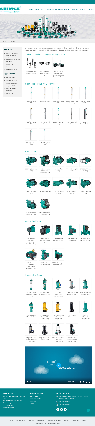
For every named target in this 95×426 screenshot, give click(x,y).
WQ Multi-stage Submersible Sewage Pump (44, 316)
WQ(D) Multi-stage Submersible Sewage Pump (58, 316)
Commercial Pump (11, 80)
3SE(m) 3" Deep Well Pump (31, 102)
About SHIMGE (20, 420)
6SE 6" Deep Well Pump (58, 123)
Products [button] (50, 9)
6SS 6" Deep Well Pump (72, 123)
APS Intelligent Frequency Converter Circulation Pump (31, 241)
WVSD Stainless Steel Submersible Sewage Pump (72, 339)
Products (31, 420)
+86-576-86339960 (64, 401)
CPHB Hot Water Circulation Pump (72, 239)
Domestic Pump (10, 77)
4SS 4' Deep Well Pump (45, 123)
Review (84, 420)
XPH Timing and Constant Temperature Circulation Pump (31, 265)
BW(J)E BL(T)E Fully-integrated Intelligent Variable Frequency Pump (58, 74)
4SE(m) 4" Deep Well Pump (85, 102)
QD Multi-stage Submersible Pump (44, 293)
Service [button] (82, 9)
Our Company (34, 396)
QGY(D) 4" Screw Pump (31, 143)
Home (31, 9)
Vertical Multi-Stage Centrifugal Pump (31, 72)
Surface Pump (31, 151)
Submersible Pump (33, 275)
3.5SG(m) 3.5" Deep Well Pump (72, 102)
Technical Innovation (35, 399)
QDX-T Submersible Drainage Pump (85, 293)
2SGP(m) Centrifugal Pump (31, 170)
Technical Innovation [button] (71, 9)
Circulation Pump (33, 221)
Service (32, 403)
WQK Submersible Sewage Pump (44, 338)
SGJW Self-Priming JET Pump (58, 192)
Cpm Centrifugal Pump (58, 170)
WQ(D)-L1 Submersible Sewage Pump (85, 316)
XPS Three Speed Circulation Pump (45, 263)
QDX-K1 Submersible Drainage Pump (58, 294)
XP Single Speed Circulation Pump (85, 239)
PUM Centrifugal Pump (31, 192)
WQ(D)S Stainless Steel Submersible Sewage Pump (31, 339)
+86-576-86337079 (64, 405)
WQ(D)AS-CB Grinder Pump (72, 316)
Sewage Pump (10, 93)
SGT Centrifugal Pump (71, 192)
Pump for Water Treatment (10, 89)
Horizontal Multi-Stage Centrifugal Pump (45, 73)
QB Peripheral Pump (45, 191)
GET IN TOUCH (62, 393)
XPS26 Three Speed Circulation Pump (58, 263)
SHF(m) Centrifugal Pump (85, 192)
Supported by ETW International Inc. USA (47, 423)
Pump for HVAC (10, 86)
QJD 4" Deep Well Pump (45, 143)
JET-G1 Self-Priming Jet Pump (85, 170)
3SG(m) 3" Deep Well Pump (45, 102)
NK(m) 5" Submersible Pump (85, 123)
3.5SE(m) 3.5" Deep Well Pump (58, 102)
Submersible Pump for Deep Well (40, 84)
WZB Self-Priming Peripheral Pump (31, 213)
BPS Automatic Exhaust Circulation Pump (44, 240)
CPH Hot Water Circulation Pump (58, 239)
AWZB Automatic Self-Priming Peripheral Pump (45, 170)
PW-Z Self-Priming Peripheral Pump (44, 213)
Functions (8, 50)
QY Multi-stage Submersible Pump (31, 316)
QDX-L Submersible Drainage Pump (72, 293)
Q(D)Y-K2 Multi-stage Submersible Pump (31, 294)
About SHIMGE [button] (40, 9)
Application (59, 9)
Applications (9, 74)
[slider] (48, 382)
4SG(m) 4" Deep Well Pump (31, 123)
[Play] (27, 381)
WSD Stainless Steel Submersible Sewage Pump (58, 339)
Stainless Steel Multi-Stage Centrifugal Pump (45, 54)
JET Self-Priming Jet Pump (72, 170)
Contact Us (90, 9)
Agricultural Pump (11, 83)
